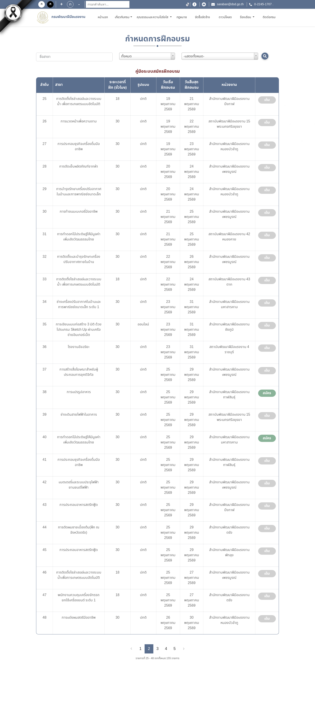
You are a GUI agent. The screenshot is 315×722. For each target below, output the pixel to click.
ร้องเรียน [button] (246, 17)
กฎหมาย (182, 17)
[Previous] (131, 648)
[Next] (184, 648)
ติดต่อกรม (269, 17)
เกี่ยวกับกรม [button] (122, 17)
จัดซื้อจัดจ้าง (202, 17)
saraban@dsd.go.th (230, 4)
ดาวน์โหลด (225, 17)
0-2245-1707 (263, 4)
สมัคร (267, 393)
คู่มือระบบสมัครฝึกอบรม (157, 71)
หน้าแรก (103, 17)
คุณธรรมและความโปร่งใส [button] (153, 17)
